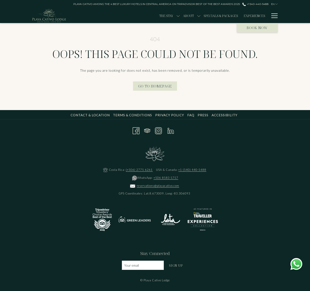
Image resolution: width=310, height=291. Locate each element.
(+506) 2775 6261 (139, 169)
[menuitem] (131, 15)
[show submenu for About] (163, 15)
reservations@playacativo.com (158, 185)
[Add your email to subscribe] (143, 265)
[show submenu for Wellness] (258, 15)
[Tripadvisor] (147, 130)
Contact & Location (90, 115)
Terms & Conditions (132, 115)
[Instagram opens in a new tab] (158, 130)
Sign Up (176, 265)
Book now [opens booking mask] (257, 27)
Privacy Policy (169, 115)
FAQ (190, 115)
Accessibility (224, 115)
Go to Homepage (155, 86)
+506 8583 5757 (165, 177)
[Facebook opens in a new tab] (136, 130)
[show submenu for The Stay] (143, 15)
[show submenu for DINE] (276, 15)
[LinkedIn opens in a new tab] (170, 130)
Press (203, 115)
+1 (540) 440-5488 (192, 169)
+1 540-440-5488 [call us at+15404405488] (255, 4)
